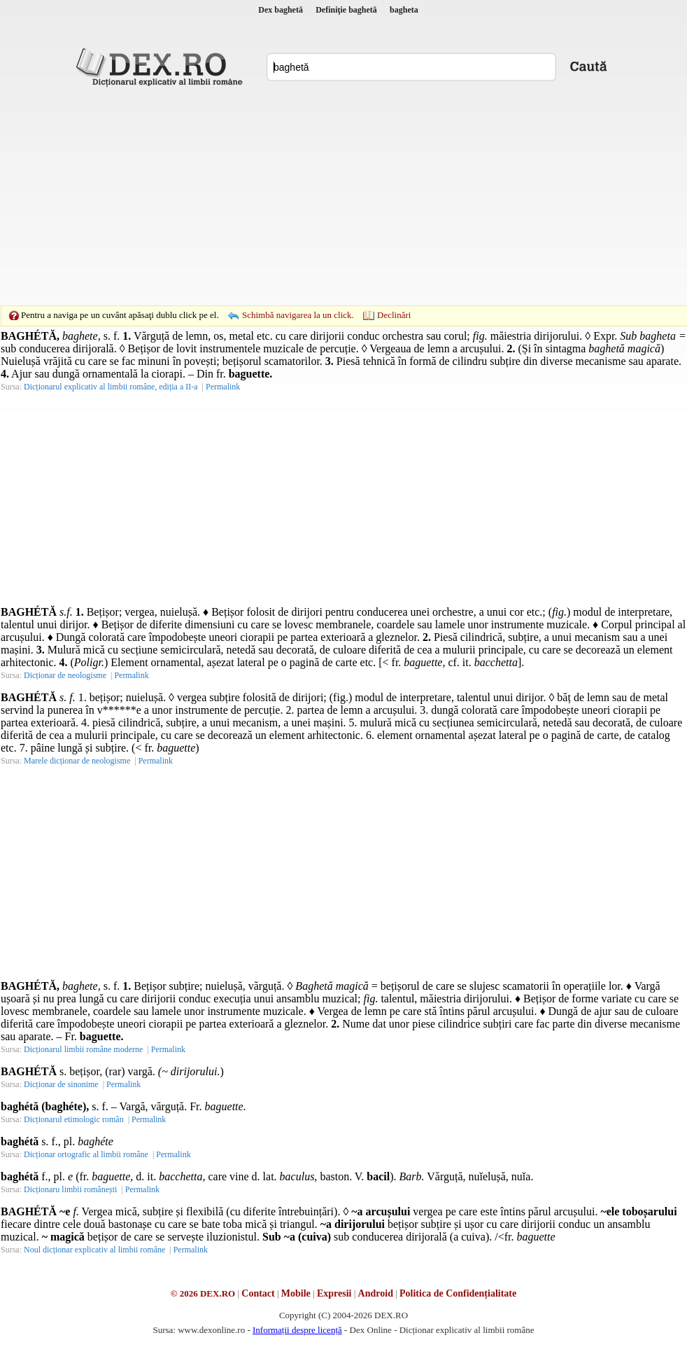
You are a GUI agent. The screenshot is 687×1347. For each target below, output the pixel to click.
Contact (257, 1293)
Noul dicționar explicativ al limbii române (94, 1250)
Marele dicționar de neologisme (77, 761)
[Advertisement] (322, 196)
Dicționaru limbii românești (70, 1189)
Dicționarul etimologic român (74, 1119)
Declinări (394, 315)
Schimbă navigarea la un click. (298, 315)
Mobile (296, 1293)
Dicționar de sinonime (61, 1084)
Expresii (334, 1293)
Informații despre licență (297, 1330)
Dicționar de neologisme (65, 675)
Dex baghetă (280, 10)
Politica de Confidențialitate (457, 1293)
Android (375, 1293)
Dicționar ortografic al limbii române (86, 1154)
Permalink (223, 387)
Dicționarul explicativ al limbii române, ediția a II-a (111, 387)
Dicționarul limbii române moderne (83, 1049)
